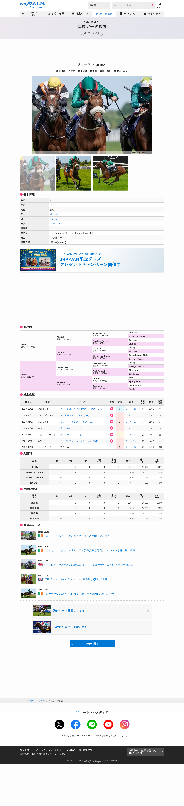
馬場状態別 (105, 71)
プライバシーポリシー (52, 750)
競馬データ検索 (37, 701)
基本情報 (60, 71)
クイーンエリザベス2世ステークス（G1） (81, 408)
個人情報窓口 (85, 750)
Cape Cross (56, 223)
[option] (92, 115)
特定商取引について (42, 753)
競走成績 (82, 71)
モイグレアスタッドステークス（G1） (79, 441)
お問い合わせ (62, 753)
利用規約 (71, 750)
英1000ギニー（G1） (71, 434)
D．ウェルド (56, 228)
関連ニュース (121, 71)
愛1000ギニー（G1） (71, 428)
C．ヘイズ (131, 408)
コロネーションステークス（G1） (77, 421)
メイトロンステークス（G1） (75, 415)
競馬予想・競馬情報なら (142, 752)
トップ (23, 701)
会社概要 (24, 753)
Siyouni (54, 214)
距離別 (93, 71)
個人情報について (29, 750)
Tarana (53, 218)
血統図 (71, 71)
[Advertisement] (92, 51)
